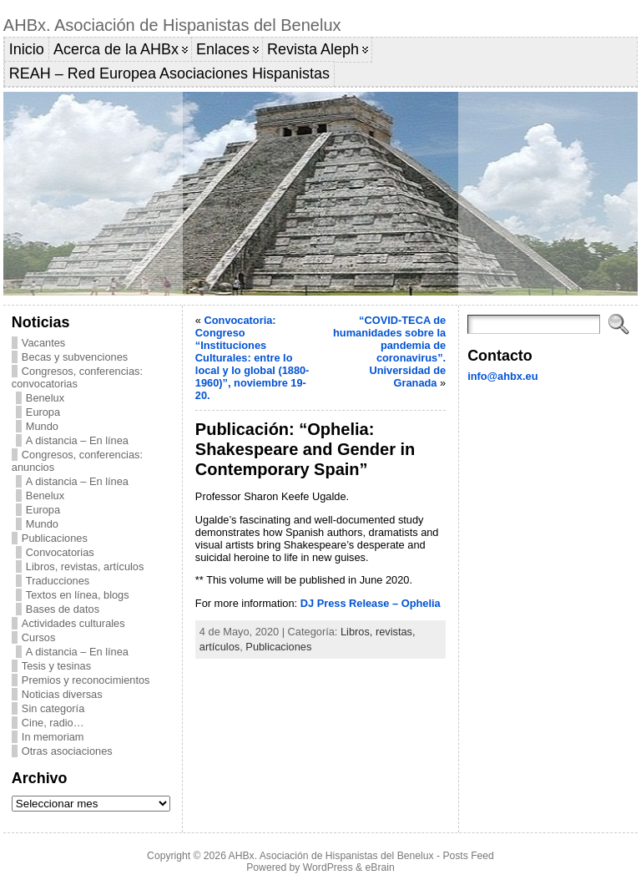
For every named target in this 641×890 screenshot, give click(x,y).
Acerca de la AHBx (116, 49)
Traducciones (57, 580)
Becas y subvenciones (75, 357)
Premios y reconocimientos (86, 680)
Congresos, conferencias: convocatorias (77, 377)
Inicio (26, 49)
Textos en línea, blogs (77, 595)
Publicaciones (55, 538)
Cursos (39, 637)
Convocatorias (60, 552)
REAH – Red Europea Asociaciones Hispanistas (169, 73)
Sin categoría (53, 708)
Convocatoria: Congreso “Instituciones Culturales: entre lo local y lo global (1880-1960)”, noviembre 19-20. (252, 358)
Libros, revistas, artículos (85, 566)
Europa (43, 412)
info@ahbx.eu (502, 376)
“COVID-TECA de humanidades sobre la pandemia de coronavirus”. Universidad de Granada (389, 351)
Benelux (45, 398)
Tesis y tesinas (56, 666)
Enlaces (223, 49)
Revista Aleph (313, 49)
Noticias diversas (62, 694)
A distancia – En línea (77, 440)
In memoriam (53, 737)
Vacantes (43, 342)
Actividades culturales (73, 623)
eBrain (380, 867)
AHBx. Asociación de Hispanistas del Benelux (172, 25)
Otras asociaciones (67, 751)
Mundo (42, 426)
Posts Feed (468, 856)
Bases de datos (62, 609)
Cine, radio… (53, 722)
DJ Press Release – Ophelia (370, 603)
